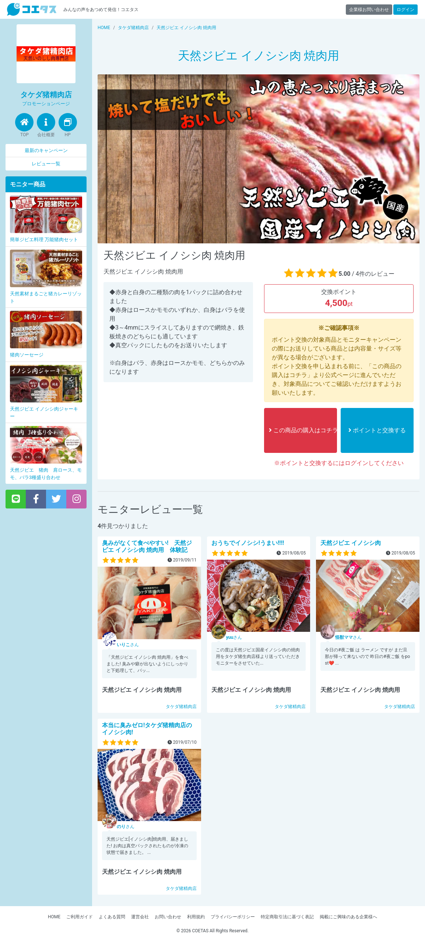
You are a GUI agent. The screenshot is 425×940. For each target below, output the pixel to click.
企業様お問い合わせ (369, 9)
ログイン (405, 9)
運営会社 (140, 916)
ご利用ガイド (79, 916)
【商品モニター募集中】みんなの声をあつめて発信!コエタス (31, 9)
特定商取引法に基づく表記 (287, 916)
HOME (54, 916)
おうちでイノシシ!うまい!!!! (247, 542)
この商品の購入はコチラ (303, 430)
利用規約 (196, 916)
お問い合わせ (168, 916)
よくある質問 (112, 916)
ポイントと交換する (377, 430)
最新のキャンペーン (46, 150)
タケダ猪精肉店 (181, 706)
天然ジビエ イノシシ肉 (350, 542)
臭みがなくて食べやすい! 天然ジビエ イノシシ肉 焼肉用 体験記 (147, 546)
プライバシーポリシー (233, 916)
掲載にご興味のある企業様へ (348, 916)
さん (128, 644)
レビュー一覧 (46, 163)
